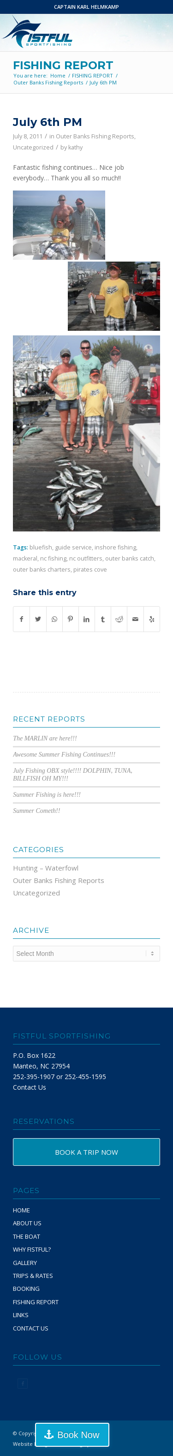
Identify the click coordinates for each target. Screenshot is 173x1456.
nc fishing (53, 558)
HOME (21, 1210)
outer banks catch (129, 558)
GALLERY (25, 1263)
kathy (75, 147)
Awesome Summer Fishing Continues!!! (64, 754)
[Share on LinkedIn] (87, 619)
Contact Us (29, 1087)
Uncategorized (33, 147)
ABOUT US (27, 1223)
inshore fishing (115, 547)
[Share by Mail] (135, 619)
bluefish (41, 547)
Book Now (78, 1435)
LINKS (21, 1315)
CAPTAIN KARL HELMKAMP (86, 6)
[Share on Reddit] (119, 619)
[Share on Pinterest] (70, 619)
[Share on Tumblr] (103, 619)
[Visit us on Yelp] (152, 619)
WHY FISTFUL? (32, 1249)
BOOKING (26, 1288)
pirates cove (90, 569)
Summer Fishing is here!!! (47, 794)
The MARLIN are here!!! (45, 738)
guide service (73, 547)
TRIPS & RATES (33, 1275)
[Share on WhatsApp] (54, 619)
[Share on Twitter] (38, 619)
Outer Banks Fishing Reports (95, 136)
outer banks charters (42, 569)
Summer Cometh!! (36, 810)
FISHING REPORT (63, 65)
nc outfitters (85, 558)
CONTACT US (30, 1328)
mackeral (25, 558)
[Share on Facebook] (21, 619)
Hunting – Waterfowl (45, 867)
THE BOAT (26, 1236)
